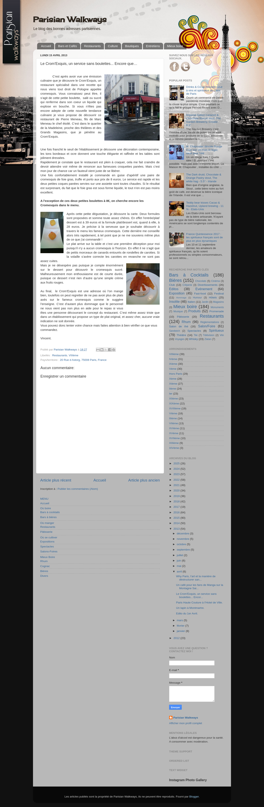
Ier (170, 393)
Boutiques (132, 46)
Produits (194, 311)
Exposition (177, 293)
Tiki (195, 335)
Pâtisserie (46, 531)
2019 (176, 496)
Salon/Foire (206, 326)
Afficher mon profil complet (185, 723)
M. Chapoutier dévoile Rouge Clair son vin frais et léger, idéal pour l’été (204, 150)
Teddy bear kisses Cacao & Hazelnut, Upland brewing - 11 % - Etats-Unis (205, 206)
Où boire (45, 508)
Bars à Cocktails (189, 275)
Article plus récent (55, 480)
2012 (176, 638)
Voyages (180, 339)
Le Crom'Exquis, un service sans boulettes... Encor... (196, 595)
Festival (219, 293)
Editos (173, 289)
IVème (173, 359)
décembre (183, 533)
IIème (172, 388)
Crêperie (187, 285)
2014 (176, 523)
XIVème (174, 447)
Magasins (218, 301)
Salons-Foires (48, 551)
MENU (44, 498)
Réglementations (209, 322)
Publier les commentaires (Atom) (78, 488)
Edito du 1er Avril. (187, 613)
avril (180, 571)
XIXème (174, 403)
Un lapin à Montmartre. (190, 607)
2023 (176, 474)
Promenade (216, 311)
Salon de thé (178, 326)
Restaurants (92, 46)
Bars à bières (48, 517)
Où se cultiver (48, 537)
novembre (183, 538)
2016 (176, 512)
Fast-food (200, 293)
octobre (182, 544)
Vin (222, 335)
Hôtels (213, 297)
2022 (176, 479)
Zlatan (207, 339)
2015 (176, 517)
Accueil (46, 46)
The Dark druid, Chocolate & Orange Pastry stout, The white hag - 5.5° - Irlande (203, 178)
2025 (176, 463)
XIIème (173, 398)
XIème (173, 383)
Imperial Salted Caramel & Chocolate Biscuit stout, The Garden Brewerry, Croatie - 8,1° (203, 120)
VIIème (173, 423)
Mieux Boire (47, 557)
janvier (181, 631)
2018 (176, 501)
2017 (176, 506)
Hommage (181, 297)
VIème (173, 413)
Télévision (208, 335)
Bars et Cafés (67, 46)
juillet (180, 555)
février (181, 625)
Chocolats (200, 281)
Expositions (47, 541)
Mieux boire (175, 46)
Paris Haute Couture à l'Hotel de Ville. (199, 602)
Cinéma (215, 281)
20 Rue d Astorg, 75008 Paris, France (83, 359)
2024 (176, 468)
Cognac (45, 566)
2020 (176, 490)
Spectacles (47, 546)
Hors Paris (175, 373)
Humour (197, 297)
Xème (172, 378)
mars (180, 620)
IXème (173, 363)
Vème (172, 368)
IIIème (173, 418)
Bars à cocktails (50, 512)
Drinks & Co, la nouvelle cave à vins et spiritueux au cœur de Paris (204, 90)
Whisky (193, 339)
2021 (176, 485)
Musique (178, 311)
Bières (44, 571)
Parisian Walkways (70, 19)
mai (179, 565)
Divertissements (207, 284)
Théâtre (181, 335)
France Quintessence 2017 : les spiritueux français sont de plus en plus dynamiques (204, 237)
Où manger (47, 522)
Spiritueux (216, 330)
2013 (176, 528)
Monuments (217, 307)
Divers (44, 575)
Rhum (44, 561)
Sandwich (174, 330)
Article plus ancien (144, 480)
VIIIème (73, 355)
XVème (173, 433)
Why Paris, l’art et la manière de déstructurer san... (196, 578)
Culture (113, 46)
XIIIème (174, 443)
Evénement (203, 289)
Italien (191, 301)
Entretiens (153, 46)
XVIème (174, 428)
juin (179, 560)
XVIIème (174, 438)
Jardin (205, 301)
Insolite (174, 301)
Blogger (194, 796)
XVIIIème (175, 408)
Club (172, 284)
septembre (184, 549)
